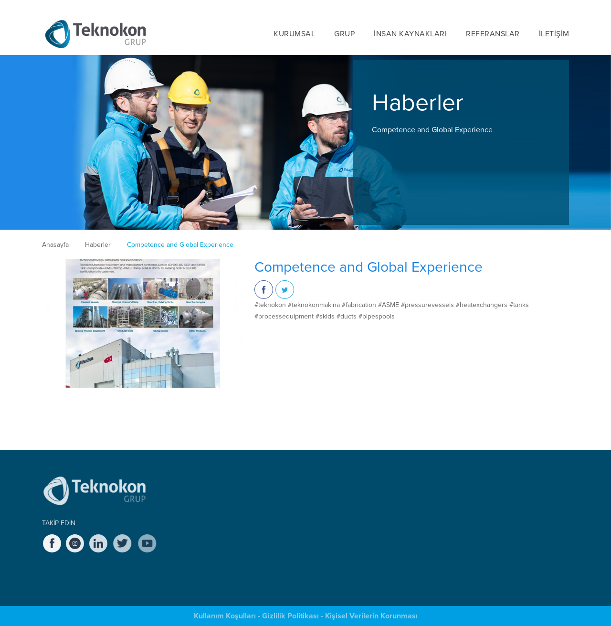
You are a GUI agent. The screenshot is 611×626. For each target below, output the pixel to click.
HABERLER (438, 6)
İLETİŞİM (554, 33)
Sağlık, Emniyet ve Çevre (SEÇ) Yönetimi (223, 565)
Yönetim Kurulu (204, 517)
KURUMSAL (294, 33)
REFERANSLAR (493, 33)
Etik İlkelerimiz (202, 539)
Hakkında (196, 495)
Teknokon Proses (303, 539)
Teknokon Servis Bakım (310, 517)
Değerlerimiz (200, 528)
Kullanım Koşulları (225, 615)
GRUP (344, 33)
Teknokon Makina (303, 495)
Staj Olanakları (395, 517)
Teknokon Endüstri (305, 506)
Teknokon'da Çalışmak (405, 495)
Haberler (98, 244)
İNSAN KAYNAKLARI (410, 33)
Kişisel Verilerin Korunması (371, 615)
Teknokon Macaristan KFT (314, 528)
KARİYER (485, 6)
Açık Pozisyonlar (398, 506)
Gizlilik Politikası (290, 615)
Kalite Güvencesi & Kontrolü (220, 550)
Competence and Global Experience (180, 244)
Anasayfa (55, 244)
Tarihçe (193, 506)
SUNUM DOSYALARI (499, 491)
